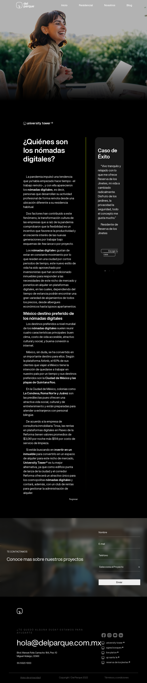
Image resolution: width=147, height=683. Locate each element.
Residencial (86, 5)
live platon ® (110, 652)
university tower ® (113, 643)
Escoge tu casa (111, 252)
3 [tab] (113, 270)
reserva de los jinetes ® (115, 662)
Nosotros (109, 5)
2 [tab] (109, 270)
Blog (129, 5)
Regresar (73, 499)
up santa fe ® (110, 657)
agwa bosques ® (112, 647)
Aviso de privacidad (30, 677)
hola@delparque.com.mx (59, 642)
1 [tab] (105, 270)
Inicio (64, 5)
